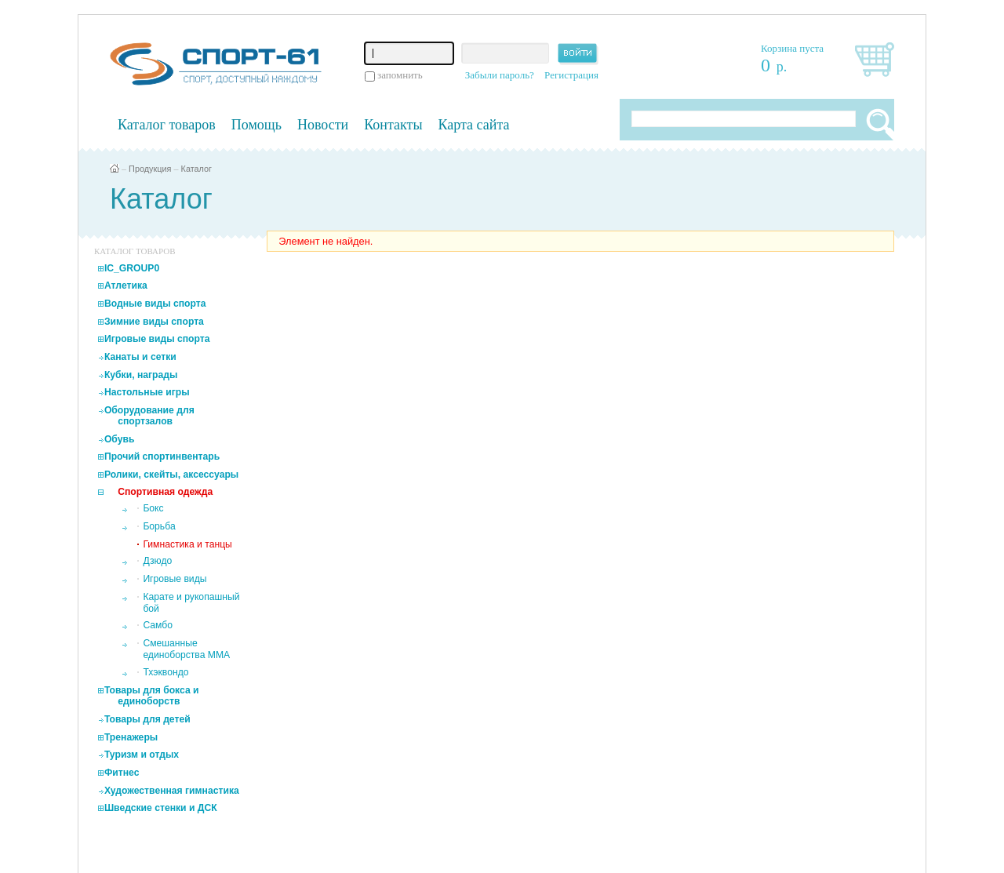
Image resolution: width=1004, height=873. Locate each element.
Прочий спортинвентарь (162, 456)
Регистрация (571, 75)
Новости (322, 125)
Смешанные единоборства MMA (186, 649)
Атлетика (125, 285)
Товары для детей (147, 719)
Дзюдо (157, 560)
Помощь (256, 125)
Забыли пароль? (499, 75)
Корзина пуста (792, 48)
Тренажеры (131, 737)
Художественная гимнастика (171, 790)
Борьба (159, 526)
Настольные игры (147, 392)
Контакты (393, 125)
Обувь (119, 439)
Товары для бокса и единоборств (151, 696)
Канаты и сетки (140, 356)
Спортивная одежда (165, 491)
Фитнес (122, 772)
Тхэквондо (165, 672)
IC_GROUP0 (131, 268)
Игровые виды (174, 578)
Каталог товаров (167, 125)
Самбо (158, 625)
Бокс (153, 508)
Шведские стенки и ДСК (160, 807)
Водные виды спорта (155, 303)
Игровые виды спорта (157, 338)
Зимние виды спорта (154, 321)
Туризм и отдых (141, 754)
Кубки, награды (140, 374)
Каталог (197, 168)
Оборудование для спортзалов (149, 416)
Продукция (150, 168)
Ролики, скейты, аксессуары (171, 474)
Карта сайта (474, 125)
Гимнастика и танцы (187, 544)
